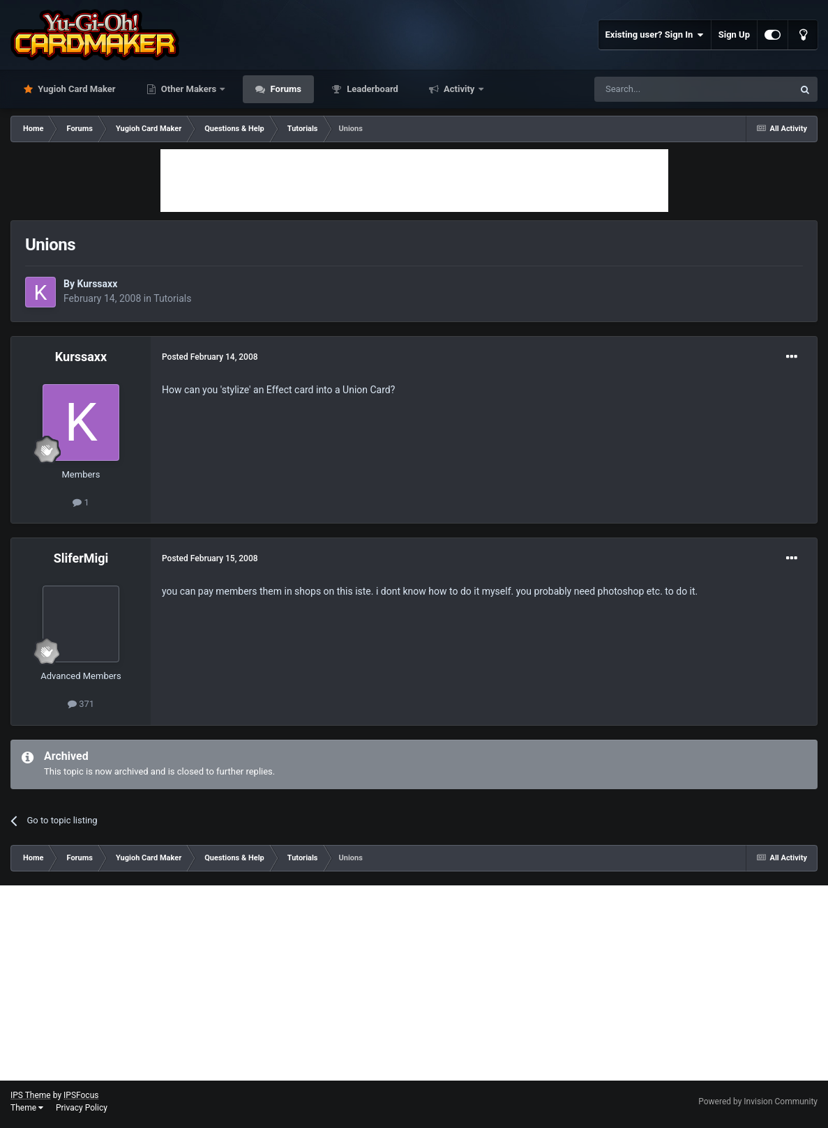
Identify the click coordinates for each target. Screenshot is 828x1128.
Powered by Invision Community (758, 1101)
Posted (210, 357)
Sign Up (734, 34)
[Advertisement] (414, 180)
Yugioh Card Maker (76, 89)
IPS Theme (30, 1095)
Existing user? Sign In (654, 34)
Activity (459, 89)
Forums (284, 89)
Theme (26, 1108)
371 (81, 704)
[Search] (660, 89)
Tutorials (172, 298)
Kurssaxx (97, 283)
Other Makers (189, 89)
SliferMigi (81, 558)
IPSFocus (80, 1095)
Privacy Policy (81, 1108)
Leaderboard (371, 89)
